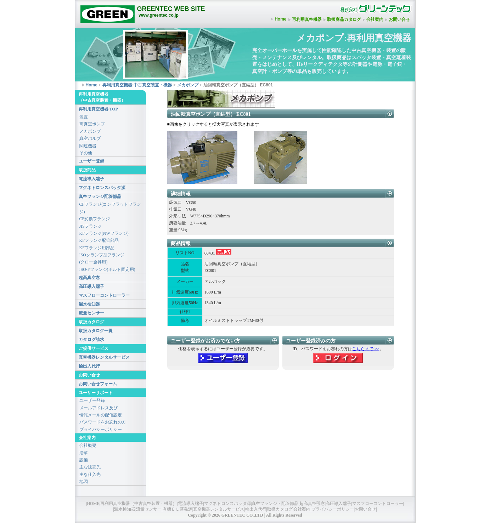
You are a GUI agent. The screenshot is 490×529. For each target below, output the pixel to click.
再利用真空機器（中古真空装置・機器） (138, 503)
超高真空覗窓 (312, 503)
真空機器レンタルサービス (104, 357)
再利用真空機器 (307, 19)
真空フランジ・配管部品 (275, 503)
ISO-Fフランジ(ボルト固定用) (107, 269)
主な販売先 (90, 467)
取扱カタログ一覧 (96, 330)
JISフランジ (90, 226)
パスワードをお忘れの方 (102, 422)
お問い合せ (399, 19)
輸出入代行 (89, 366)
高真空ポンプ (92, 123)
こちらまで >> (365, 348)
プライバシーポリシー (100, 429)
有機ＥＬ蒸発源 (177, 509)
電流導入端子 (91, 178)
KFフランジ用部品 (96, 247)
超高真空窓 (89, 277)
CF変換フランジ (94, 218)
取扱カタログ (280, 509)
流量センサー (91, 313)
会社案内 (374, 19)
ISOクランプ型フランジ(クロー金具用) (101, 258)
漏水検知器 (89, 304)
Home (280, 19)
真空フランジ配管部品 (100, 196)
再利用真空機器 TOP (98, 109)
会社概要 (87, 445)
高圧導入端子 (91, 286)
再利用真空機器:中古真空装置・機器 (137, 85)
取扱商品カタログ (344, 19)
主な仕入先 (90, 474)
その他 (85, 152)
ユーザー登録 (91, 161)
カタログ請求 (91, 339)
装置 (83, 116)
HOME (93, 503)
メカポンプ (187, 85)
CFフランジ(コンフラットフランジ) (110, 208)
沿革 (83, 452)
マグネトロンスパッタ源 (102, 187)
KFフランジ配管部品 (99, 240)
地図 (83, 481)
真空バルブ (90, 138)
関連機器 (87, 145)
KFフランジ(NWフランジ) (104, 233)
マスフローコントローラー (104, 295)
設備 (83, 459)
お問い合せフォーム (98, 383)
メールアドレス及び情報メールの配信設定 (100, 411)
